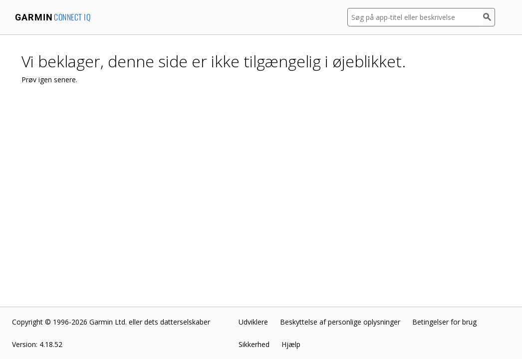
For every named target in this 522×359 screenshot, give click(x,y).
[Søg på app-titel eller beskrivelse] (415, 17)
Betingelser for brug (444, 322)
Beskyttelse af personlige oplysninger (340, 322)
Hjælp (290, 344)
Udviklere (253, 322)
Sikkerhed (254, 344)
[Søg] (489, 17)
